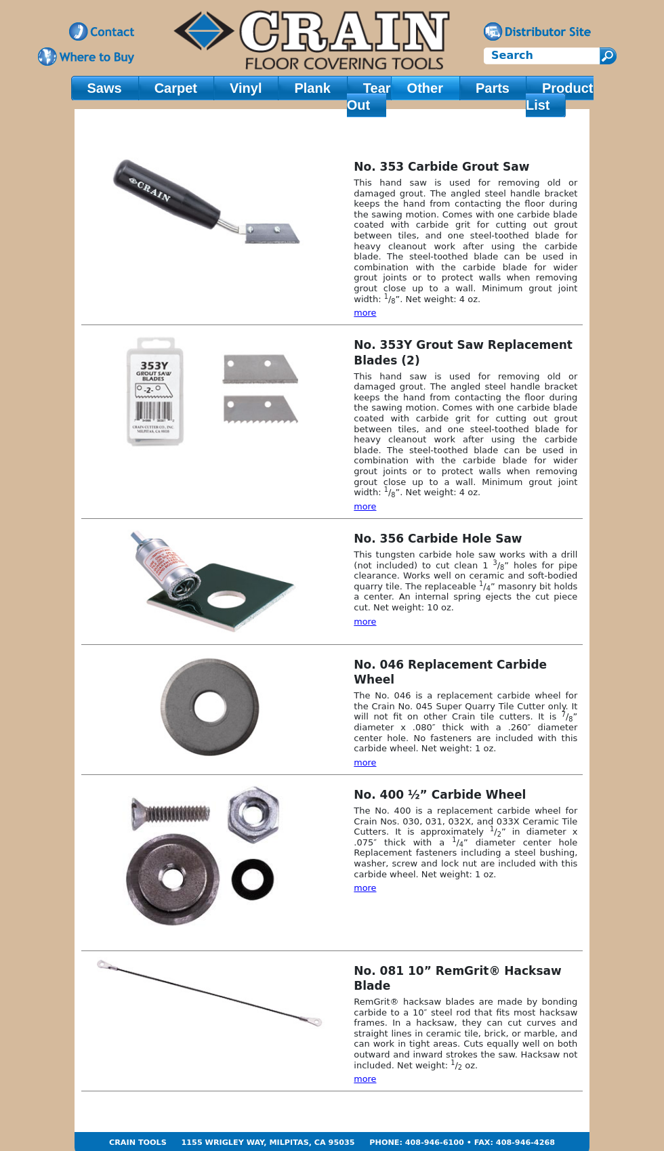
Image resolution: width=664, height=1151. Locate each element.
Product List (560, 96)
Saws (104, 88)
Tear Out (369, 96)
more (365, 313)
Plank (312, 88)
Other (425, 88)
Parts (493, 88)
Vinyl (246, 88)
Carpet (175, 88)
